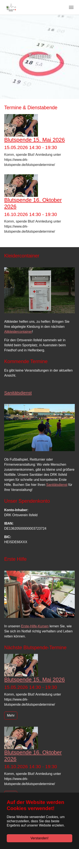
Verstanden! (39, 838)
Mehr (11, 715)
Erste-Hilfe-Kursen (35, 626)
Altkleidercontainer (18, 331)
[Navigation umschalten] (71, 7)
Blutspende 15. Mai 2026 (34, 140)
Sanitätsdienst (56, 484)
